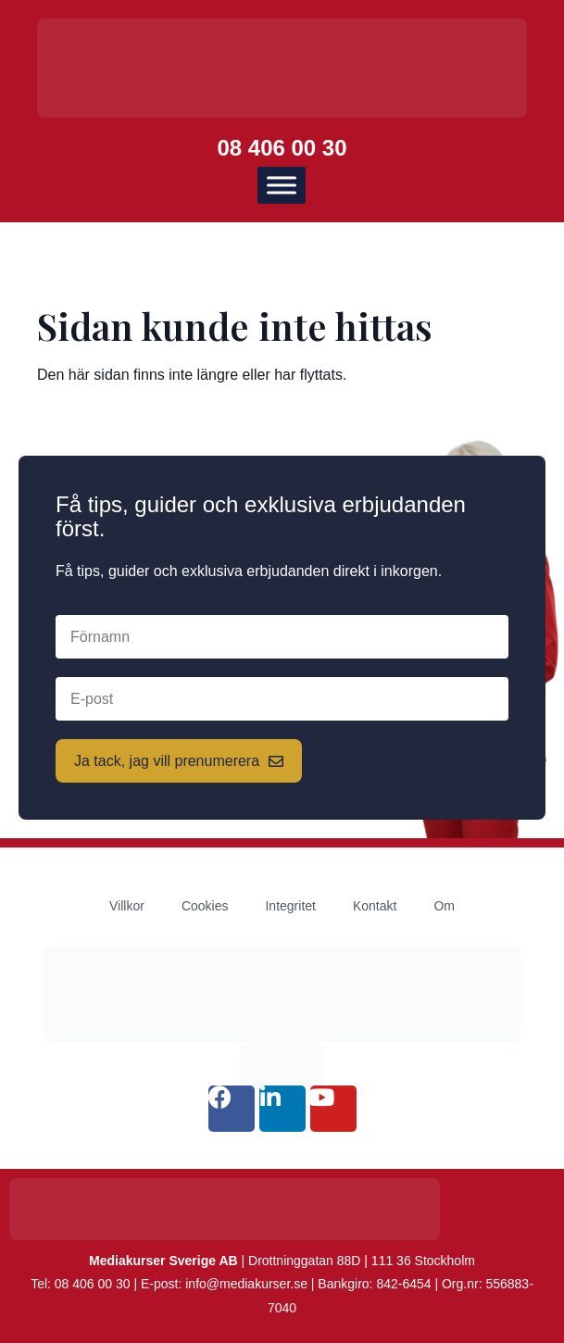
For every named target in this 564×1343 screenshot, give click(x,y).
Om (444, 905)
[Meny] (281, 185)
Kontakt (374, 905)
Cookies (205, 905)
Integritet (290, 905)
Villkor (126, 905)
